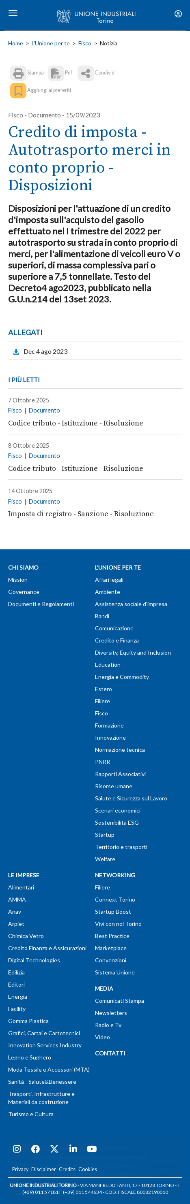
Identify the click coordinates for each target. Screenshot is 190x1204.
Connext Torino (115, 899)
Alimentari (21, 887)
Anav (14, 911)
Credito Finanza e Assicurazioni (47, 947)
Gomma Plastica (28, 1020)
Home (15, 43)
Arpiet (16, 923)
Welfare (105, 858)
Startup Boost (113, 911)
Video (102, 1037)
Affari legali (109, 579)
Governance (23, 591)
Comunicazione (114, 628)
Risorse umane (113, 786)
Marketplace (111, 947)
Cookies (87, 1169)
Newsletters (111, 1012)
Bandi (102, 616)
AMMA (17, 899)
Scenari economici (117, 810)
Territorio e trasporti (121, 846)
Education (108, 664)
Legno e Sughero (29, 1057)
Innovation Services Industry (45, 1045)
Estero (103, 688)
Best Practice (112, 935)
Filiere (102, 701)
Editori (16, 984)
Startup (104, 834)
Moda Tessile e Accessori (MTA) (49, 1069)
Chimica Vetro (26, 935)
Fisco (84, 43)
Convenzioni (110, 960)
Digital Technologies (34, 960)
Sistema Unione (115, 972)
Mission (18, 579)
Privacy (20, 1169)
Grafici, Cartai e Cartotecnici (44, 1033)
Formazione (109, 725)
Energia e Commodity (122, 676)
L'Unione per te (51, 43)
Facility (17, 1008)
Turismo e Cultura (31, 1113)
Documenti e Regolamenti (41, 603)
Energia (17, 996)
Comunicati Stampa (119, 1000)
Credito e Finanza (117, 640)
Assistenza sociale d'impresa (131, 603)
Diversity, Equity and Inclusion (133, 652)
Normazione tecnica (120, 749)
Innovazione (110, 737)
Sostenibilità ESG (117, 822)
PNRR (102, 761)
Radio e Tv (108, 1024)
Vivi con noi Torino (118, 923)
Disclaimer (43, 1169)
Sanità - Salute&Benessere (42, 1081)
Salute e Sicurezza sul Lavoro (131, 798)
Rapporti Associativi (120, 773)
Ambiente (107, 591)
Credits (67, 1169)
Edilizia (16, 972)
